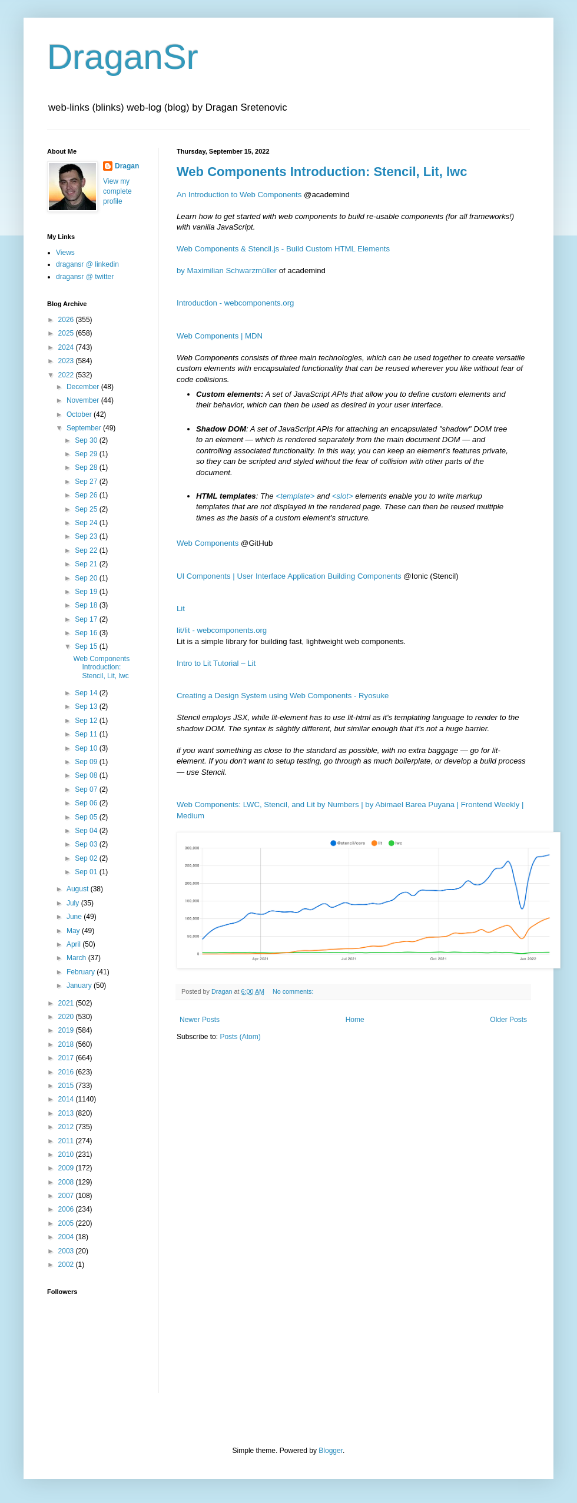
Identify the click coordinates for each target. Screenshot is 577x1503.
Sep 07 (87, 789)
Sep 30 (87, 440)
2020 (67, 1017)
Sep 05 (87, 817)
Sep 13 (87, 706)
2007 (67, 1196)
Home (355, 1020)
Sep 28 (87, 467)
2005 (67, 1223)
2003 (67, 1251)
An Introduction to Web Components (239, 194)
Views (65, 252)
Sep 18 (87, 605)
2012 (67, 1127)
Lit (181, 608)
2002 (67, 1264)
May (74, 931)
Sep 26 (87, 495)
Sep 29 (87, 454)
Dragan (127, 166)
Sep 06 (87, 803)
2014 (67, 1099)
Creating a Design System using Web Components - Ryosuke (283, 695)
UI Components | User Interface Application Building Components (289, 576)
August (79, 889)
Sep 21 (87, 564)
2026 (67, 320)
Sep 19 (87, 592)
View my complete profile (117, 191)
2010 (67, 1154)
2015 (67, 1085)
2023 (67, 361)
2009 (67, 1168)
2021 (67, 1003)
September (85, 428)
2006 (67, 1209)
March (77, 958)
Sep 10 (87, 748)
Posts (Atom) (240, 1037)
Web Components (207, 543)
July (74, 903)
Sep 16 (87, 633)
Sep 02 (87, 858)
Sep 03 (87, 844)
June (75, 917)
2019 (67, 1030)
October (80, 414)
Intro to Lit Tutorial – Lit (216, 663)
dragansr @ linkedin (87, 264)
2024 (67, 347)
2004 (67, 1237)
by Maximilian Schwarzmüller (227, 270)
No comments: (294, 991)
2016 (67, 1072)
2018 (67, 1044)
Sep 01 (87, 872)
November (84, 400)
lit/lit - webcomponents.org (222, 630)
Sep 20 (87, 578)
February (82, 972)
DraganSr (122, 57)
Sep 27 (87, 481)
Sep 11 (87, 734)
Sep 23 (87, 536)
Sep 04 (87, 831)
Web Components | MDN (220, 335)
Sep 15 (87, 646)
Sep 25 (87, 509)
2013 (67, 1113)
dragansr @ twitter (85, 277)
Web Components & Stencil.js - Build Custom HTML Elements (283, 248)
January (80, 985)
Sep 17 (87, 619)
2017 (67, 1058)
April (74, 944)
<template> (295, 496)
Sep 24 (87, 523)
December (84, 387)
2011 (67, 1141)
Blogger (331, 1450)
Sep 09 (87, 762)
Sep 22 (87, 550)
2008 (67, 1182)
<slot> (342, 496)
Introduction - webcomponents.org (235, 302)
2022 (67, 375)
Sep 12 (87, 720)
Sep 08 (87, 775)
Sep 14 (87, 693)
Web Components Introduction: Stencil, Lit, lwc (322, 171)
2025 (67, 333)
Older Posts (508, 1020)
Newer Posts (200, 1020)
